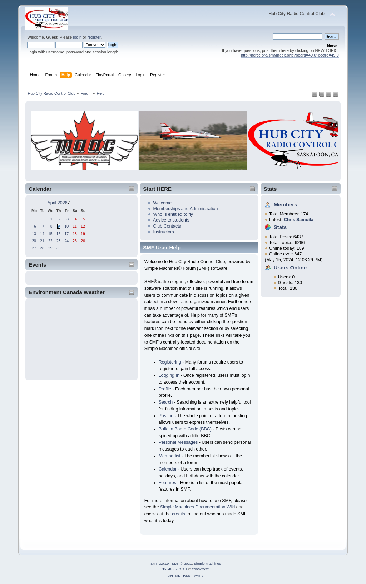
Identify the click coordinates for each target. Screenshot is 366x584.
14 (42, 234)
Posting (166, 415)
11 (75, 226)
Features (167, 482)
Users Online (290, 267)
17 (66, 234)
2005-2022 (200, 569)
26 (83, 241)
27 (34, 248)
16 (58, 234)
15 (50, 234)
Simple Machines (207, 563)
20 (34, 241)
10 (66, 226)
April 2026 (57, 202)
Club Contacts (167, 226)
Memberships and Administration (185, 208)
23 (58, 241)
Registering (170, 362)
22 (50, 241)
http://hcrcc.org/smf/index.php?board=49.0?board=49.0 (290, 55)
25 (75, 241)
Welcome (162, 202)
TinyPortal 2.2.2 (174, 569)
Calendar (168, 469)
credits (178, 513)
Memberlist (169, 455)
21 (42, 241)
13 (34, 234)
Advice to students (171, 220)
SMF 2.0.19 (159, 563)
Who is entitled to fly (173, 214)
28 (42, 248)
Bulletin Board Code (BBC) (185, 429)
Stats (270, 189)
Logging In (169, 375)
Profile (165, 388)
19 (83, 234)
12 (83, 226)
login (77, 37)
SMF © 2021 (182, 563)
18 (75, 234)
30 (58, 248)
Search (166, 402)
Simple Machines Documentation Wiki (197, 507)
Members (285, 204)
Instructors (163, 231)
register (93, 37)
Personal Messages (178, 442)
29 (50, 248)
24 (66, 241)
